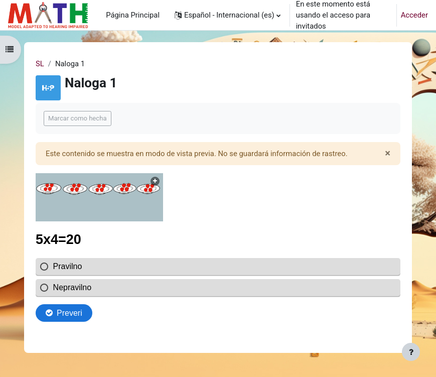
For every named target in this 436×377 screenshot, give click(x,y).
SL (40, 63)
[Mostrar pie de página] (411, 352)
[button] (227, 15)
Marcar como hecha (77, 118)
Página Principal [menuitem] (133, 15)
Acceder (414, 15)
